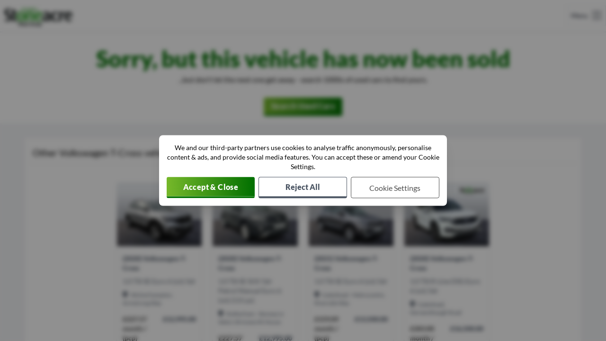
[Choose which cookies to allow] (395, 187)
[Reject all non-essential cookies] (302, 187)
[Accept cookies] (211, 187)
